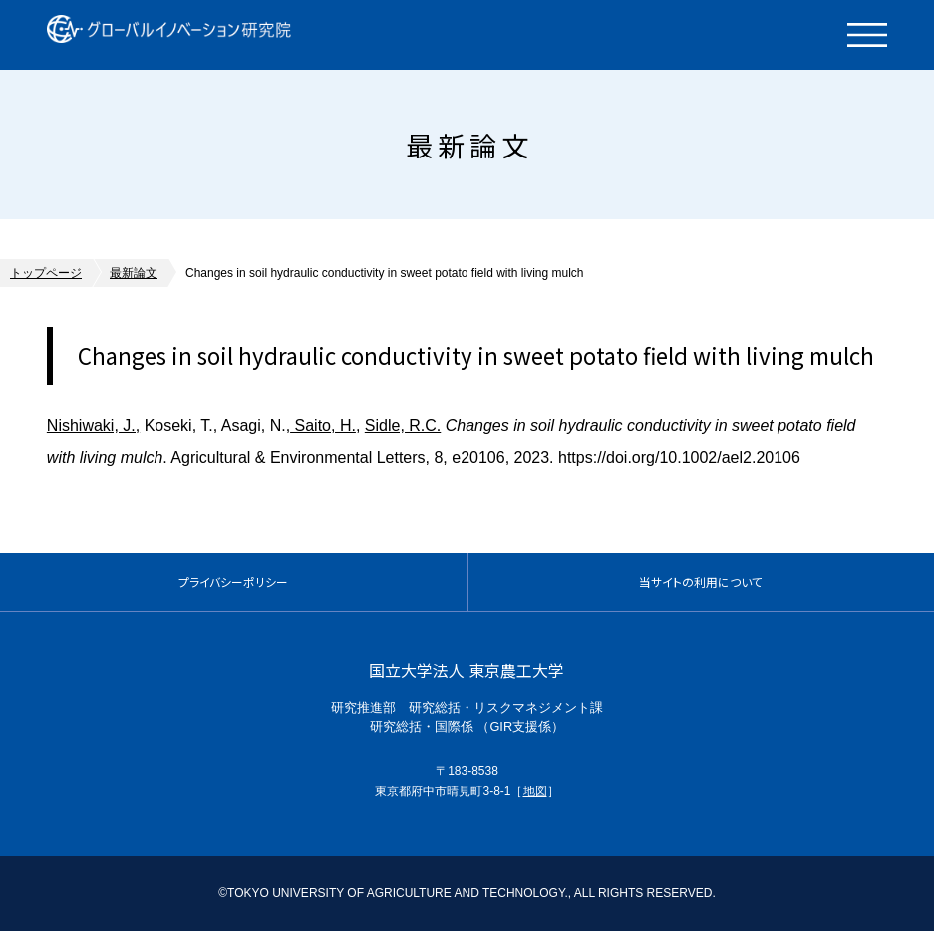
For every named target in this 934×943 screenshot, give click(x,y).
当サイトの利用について (701, 587)
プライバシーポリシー (233, 587)
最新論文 (133, 273)
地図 (535, 802)
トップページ (46, 273)
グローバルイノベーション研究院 (194, 35)
